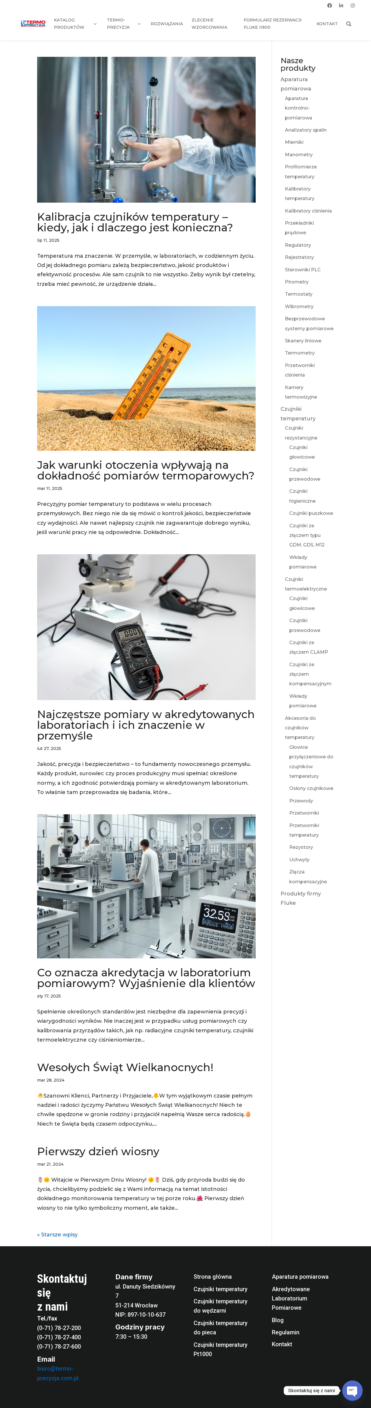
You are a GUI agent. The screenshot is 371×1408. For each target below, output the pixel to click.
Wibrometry (299, 306)
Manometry (299, 154)
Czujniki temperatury (221, 1289)
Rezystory (301, 847)
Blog (278, 1320)
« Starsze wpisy (57, 1234)
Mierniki (294, 142)
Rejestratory (299, 257)
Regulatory (298, 245)
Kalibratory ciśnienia (308, 211)
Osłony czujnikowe (311, 788)
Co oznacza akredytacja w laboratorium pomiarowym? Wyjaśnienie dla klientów (146, 978)
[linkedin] (341, 5)
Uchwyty (299, 859)
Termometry (300, 353)
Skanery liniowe (303, 341)
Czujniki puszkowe (311, 513)
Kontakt (282, 1344)
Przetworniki (304, 813)
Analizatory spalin (306, 130)
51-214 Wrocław (136, 1305)
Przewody (301, 801)
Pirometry (297, 282)
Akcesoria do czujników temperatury (300, 727)
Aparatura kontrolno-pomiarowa (298, 108)
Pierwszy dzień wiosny (98, 1151)
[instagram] (352, 5)
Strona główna (213, 1276)
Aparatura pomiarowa (300, 1276)
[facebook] (329, 5)
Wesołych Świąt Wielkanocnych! (125, 1067)
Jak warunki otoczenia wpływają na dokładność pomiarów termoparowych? (145, 470)
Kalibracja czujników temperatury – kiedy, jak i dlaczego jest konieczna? (135, 222)
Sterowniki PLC (303, 269)
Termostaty (298, 294)
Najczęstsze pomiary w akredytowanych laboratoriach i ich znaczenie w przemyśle (146, 725)
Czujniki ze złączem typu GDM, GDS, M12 (307, 535)
